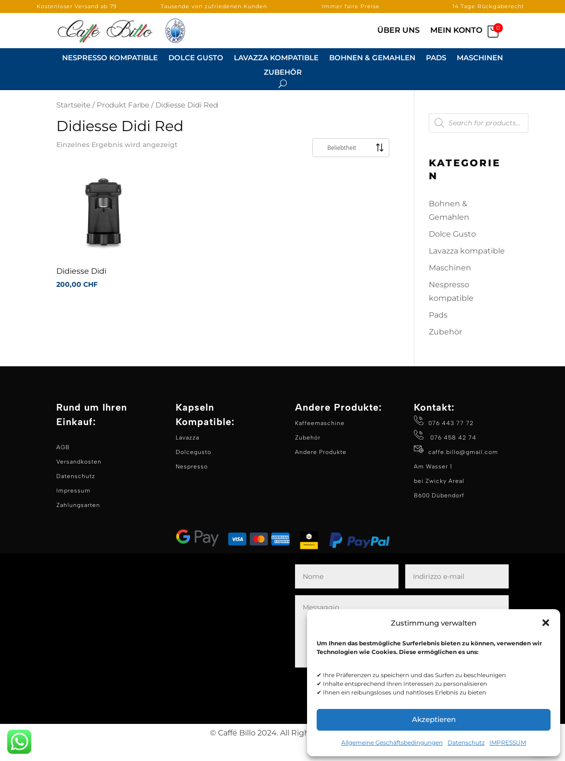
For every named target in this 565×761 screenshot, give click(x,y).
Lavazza (187, 457)
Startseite (73, 124)
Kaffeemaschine (320, 442)
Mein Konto (456, 31)
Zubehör (283, 73)
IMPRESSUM (507, 742)
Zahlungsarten (78, 524)
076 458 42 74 (452, 457)
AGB (63, 466)
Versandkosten (79, 481)
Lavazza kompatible (276, 58)
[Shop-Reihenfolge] (350, 167)
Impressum (73, 510)
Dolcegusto (193, 471)
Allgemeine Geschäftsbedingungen (392, 742)
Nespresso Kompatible (110, 58)
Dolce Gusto (195, 58)
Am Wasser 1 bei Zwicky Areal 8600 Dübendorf (439, 500)
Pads (436, 58)
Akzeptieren (434, 719)
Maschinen (480, 58)
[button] (546, 622)
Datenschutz (466, 742)
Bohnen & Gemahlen (372, 58)
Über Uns (398, 31)
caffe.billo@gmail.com (463, 471)
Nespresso (192, 485)
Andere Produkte (321, 471)
